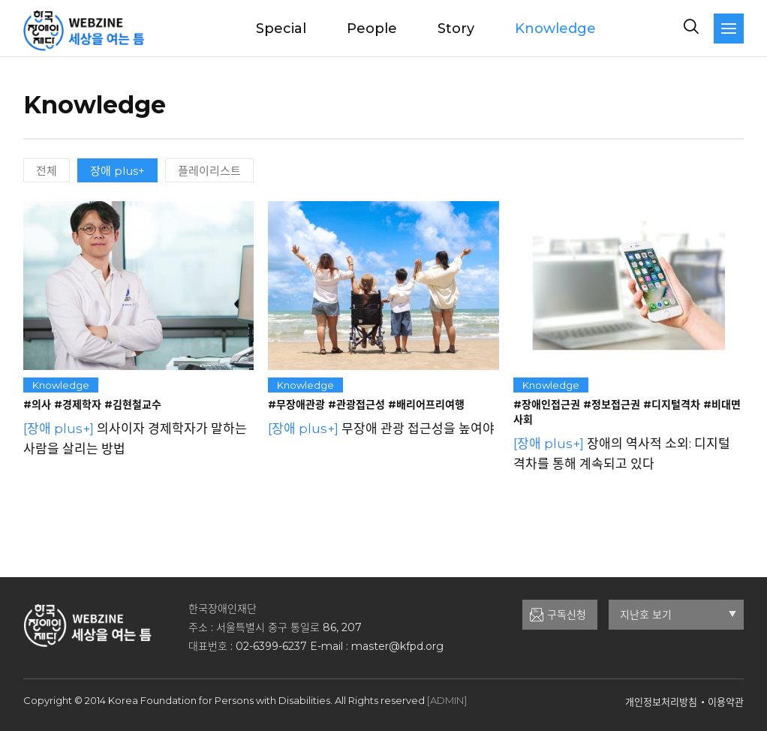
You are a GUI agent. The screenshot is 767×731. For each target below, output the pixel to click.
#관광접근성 (356, 404)
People (372, 28)
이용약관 (726, 702)
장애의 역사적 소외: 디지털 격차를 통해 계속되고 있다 (621, 453)
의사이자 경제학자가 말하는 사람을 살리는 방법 (135, 438)
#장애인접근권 (546, 404)
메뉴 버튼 (728, 28)
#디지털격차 (671, 404)
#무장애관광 (296, 404)
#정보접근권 (611, 404)
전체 (46, 171)
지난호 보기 (678, 615)
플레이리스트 (209, 171)
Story (456, 28)
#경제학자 (77, 404)
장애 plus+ (117, 171)
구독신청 (566, 614)
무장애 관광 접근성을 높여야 (381, 428)
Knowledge (555, 28)
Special (281, 28)
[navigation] (729, 29)
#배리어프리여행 (426, 404)
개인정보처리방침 (661, 702)
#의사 (37, 404)
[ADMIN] (447, 700)
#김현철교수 (132, 404)
